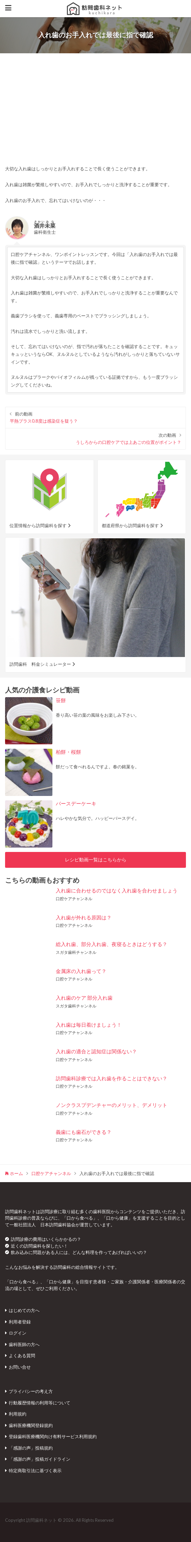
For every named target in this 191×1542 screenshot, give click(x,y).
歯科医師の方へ (24, 1344)
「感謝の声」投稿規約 (31, 1448)
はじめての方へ (24, 1310)
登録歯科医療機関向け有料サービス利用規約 (53, 1436)
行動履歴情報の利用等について (39, 1402)
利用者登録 (20, 1321)
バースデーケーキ (76, 803)
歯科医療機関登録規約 (31, 1425)
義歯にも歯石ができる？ (84, 1132)
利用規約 (17, 1414)
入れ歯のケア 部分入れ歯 (84, 998)
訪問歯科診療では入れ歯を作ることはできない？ (111, 1078)
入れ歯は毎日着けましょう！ (89, 1025)
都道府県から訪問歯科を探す (130, 525)
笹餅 (61, 700)
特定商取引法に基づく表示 (35, 1470)
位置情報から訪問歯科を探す (38, 525)
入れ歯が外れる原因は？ (84, 917)
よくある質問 (22, 1355)
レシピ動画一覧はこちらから (95, 859)
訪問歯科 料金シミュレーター (40, 664)
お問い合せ (20, 1367)
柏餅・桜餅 (68, 752)
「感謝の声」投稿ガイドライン (39, 1459)
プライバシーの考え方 (31, 1391)
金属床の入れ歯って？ (81, 971)
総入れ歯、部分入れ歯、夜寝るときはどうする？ (111, 944)
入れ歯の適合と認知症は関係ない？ (96, 1051)
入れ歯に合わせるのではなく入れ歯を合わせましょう (116, 890)
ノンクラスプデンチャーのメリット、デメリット (111, 1105)
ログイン (17, 1333)
